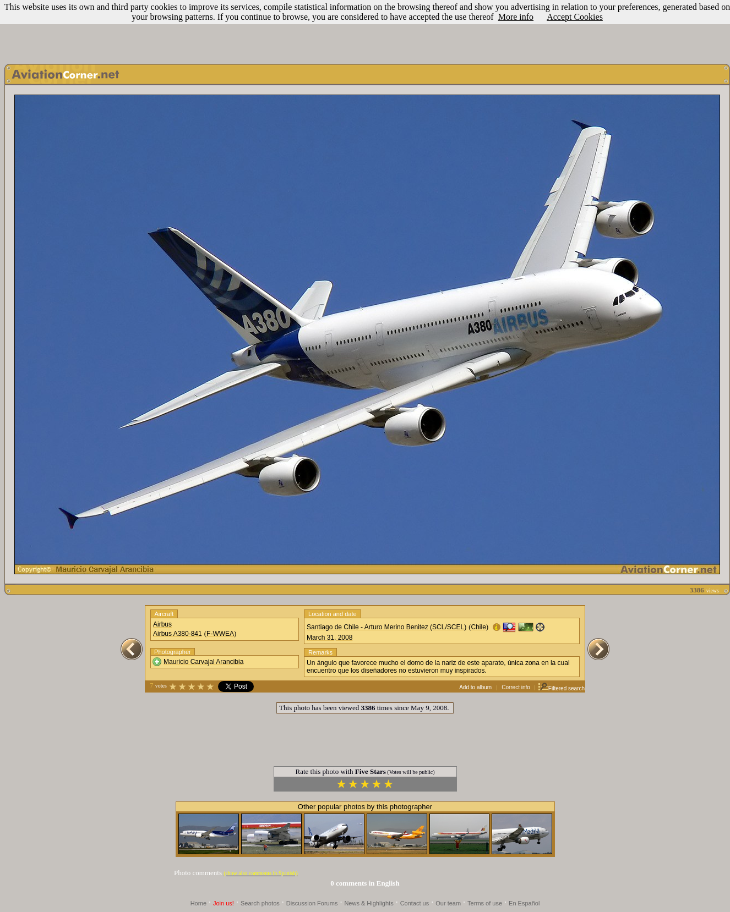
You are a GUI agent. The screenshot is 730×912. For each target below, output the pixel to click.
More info (515, 16)
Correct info (516, 687)
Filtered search (561, 688)
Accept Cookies (575, 16)
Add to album (475, 687)
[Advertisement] (365, 29)
